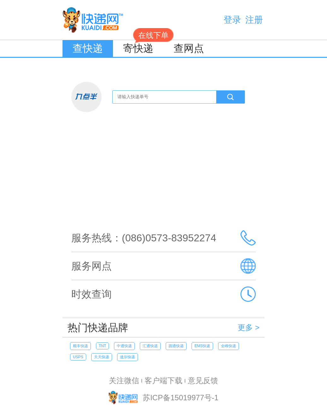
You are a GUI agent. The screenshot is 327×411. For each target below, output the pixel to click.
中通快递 (124, 346)
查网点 (189, 48)
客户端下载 (163, 380)
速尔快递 (127, 357)
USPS (78, 357)
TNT (102, 346)
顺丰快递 (80, 346)
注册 (254, 20)
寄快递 (143, 47)
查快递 (88, 48)
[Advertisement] (163, 175)
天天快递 (101, 357)
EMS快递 (202, 346)
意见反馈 (203, 380)
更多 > (248, 327)
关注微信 (124, 380)
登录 (232, 20)
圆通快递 (176, 346)
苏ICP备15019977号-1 (180, 398)
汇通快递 (150, 346)
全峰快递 (228, 346)
